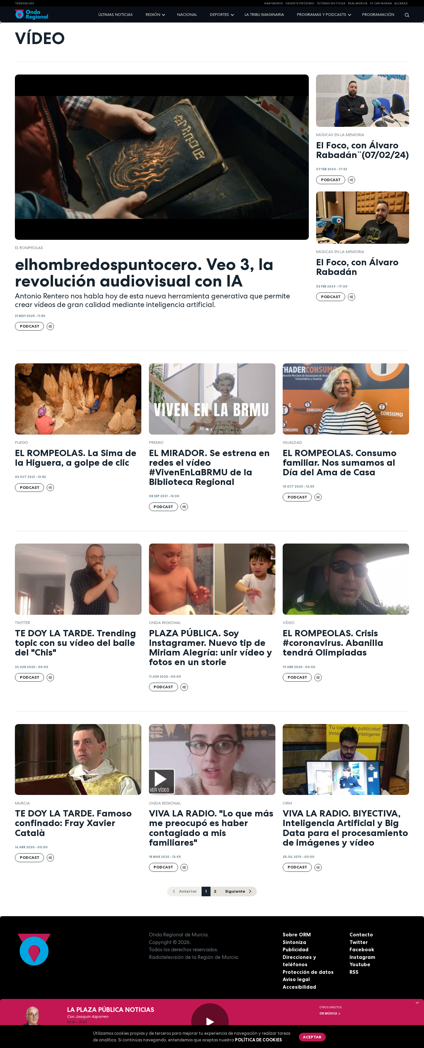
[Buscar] (404, 15)
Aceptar (312, 1036)
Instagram (362, 957)
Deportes (219, 14)
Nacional (187, 14)
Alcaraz (401, 3)
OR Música (330, 1014)
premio (156, 442)
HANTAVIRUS (273, 3)
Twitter (359, 942)
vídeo (289, 622)
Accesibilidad (299, 987)
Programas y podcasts (321, 14)
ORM (287, 803)
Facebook (362, 949)
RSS (354, 972)
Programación (378, 14)
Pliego (21, 442)
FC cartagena (381, 3)
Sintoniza (294, 942)
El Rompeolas (29, 247)
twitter (22, 622)
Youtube (360, 964)
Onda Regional (165, 622)
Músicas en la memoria (340, 134)
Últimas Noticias (331, 3)
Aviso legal (296, 979)
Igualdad (292, 442)
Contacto (361, 934)
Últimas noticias (115, 14)
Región (153, 14)
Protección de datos (308, 972)
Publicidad (295, 949)
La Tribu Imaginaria (264, 14)
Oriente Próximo (299, 3)
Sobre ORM (297, 934)
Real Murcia (357, 3)
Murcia (22, 803)
